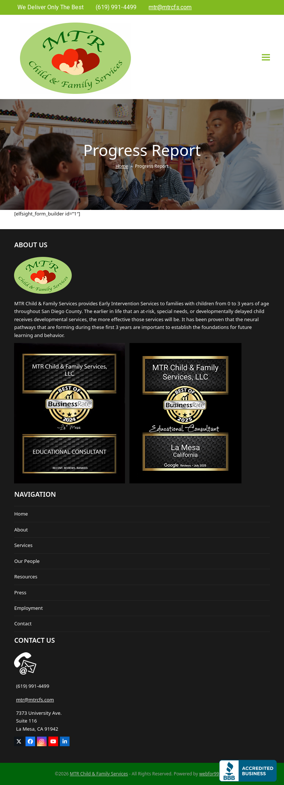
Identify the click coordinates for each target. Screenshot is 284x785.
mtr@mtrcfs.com (35, 699)
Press (20, 592)
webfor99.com (214, 774)
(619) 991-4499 (32, 686)
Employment (28, 608)
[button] (266, 57)
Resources (25, 576)
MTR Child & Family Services (99, 774)
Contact (22, 623)
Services (23, 545)
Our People (27, 561)
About (21, 529)
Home (21, 513)
